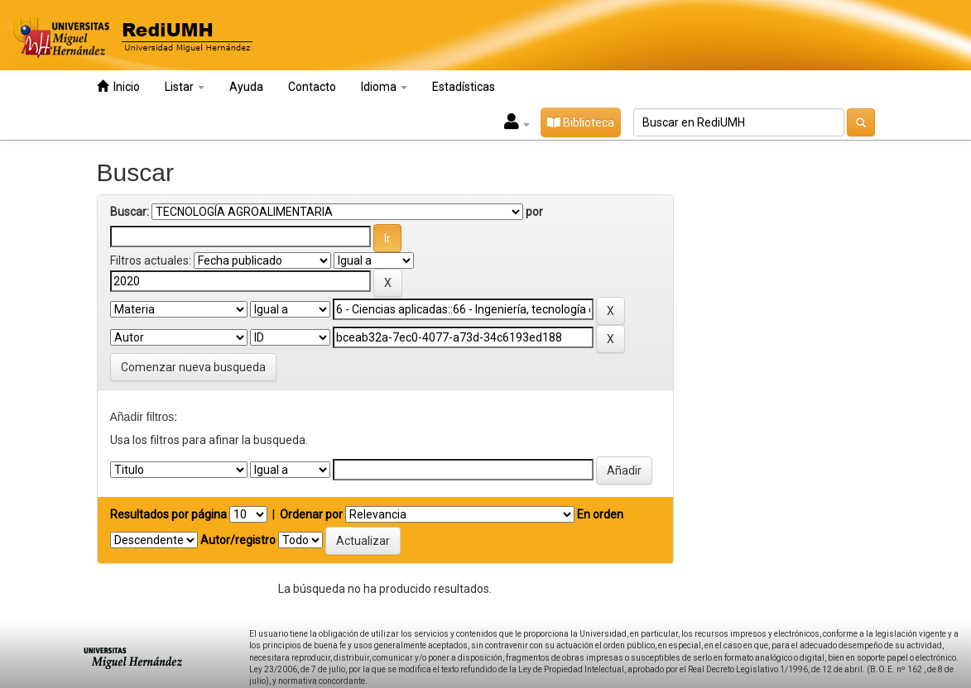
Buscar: (129, 211)
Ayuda (246, 86)
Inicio (118, 86)
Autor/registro (238, 540)
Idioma (384, 86)
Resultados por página (168, 514)
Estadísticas (463, 86)
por (534, 211)
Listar (184, 86)
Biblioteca (580, 122)
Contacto (312, 86)
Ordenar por (311, 514)
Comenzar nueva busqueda (193, 367)
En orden (600, 514)
